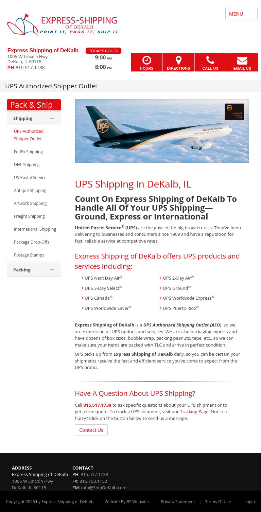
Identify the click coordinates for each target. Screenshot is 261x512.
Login (250, 502)
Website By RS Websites (127, 502)
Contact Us (91, 430)
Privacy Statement (178, 502)
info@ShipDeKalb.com (104, 487)
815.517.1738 (97, 405)
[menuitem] (34, 135)
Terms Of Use (218, 502)
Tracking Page (194, 411)
